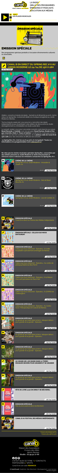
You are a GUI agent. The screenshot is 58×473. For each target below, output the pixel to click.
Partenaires (18, 463)
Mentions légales (51, 470)
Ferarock (32, 466)
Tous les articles (48, 434)
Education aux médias (41, 10)
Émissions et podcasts (41, 8)
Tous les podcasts (48, 432)
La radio (34, 2)
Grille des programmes (42, 5)
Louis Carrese (52, 469)
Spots (30, 463)
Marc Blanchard (31, 469)
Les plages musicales (22, 16)
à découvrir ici (36, 142)
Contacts (41, 461)
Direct (15, 14)
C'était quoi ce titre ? (23, 461)
